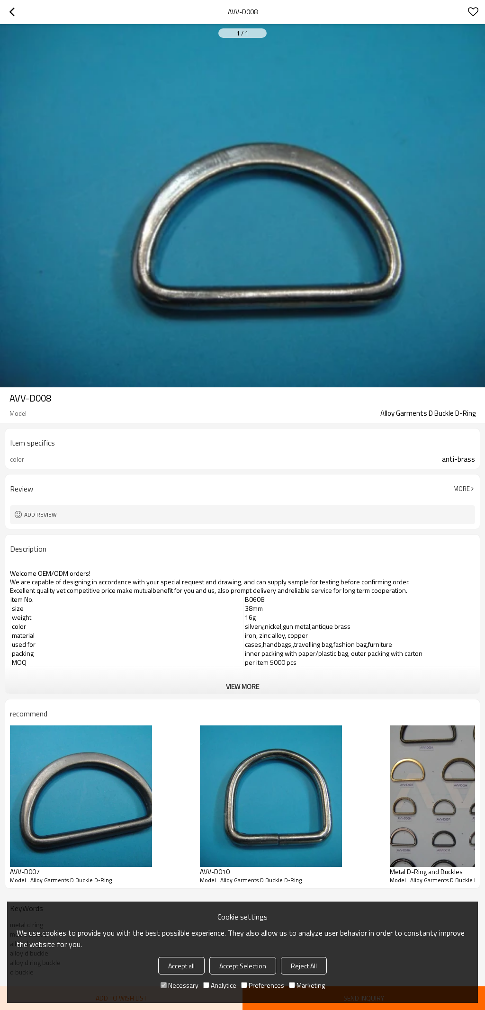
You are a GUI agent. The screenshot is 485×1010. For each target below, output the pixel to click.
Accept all (181, 966)
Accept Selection (242, 966)
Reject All (304, 966)
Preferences (262, 985)
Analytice (219, 985)
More (461, 488)
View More (242, 686)
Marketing (307, 985)
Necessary (179, 985)
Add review (40, 514)
